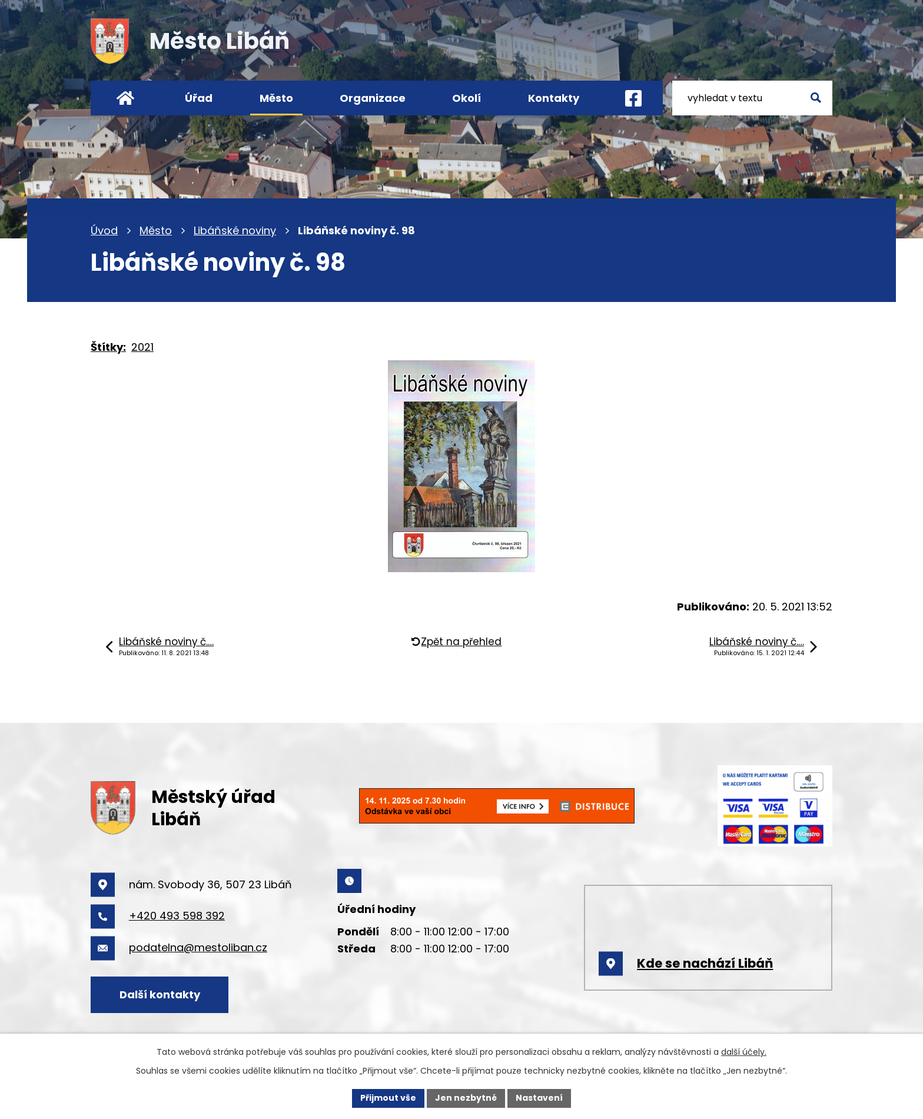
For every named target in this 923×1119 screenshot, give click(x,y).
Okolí (466, 98)
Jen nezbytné (466, 1098)
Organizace (373, 98)
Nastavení (539, 1098)
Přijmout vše (388, 1098)
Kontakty (553, 98)
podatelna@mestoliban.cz (198, 947)
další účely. (743, 1052)
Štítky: (108, 347)
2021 (142, 347)
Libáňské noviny (235, 230)
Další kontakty (159, 994)
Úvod (104, 230)
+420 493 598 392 (177, 915)
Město (156, 230)
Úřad (199, 98)
